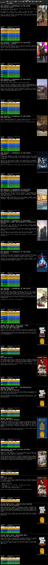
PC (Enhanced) (11, 1)
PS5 (30, 1)
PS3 (24, 1)
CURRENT (3, 2)
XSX (41, 1)
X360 (34, 1)
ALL (11, 3)
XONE (37, 1)
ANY (8, 3)
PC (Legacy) (18, 1)
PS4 (27, 1)
